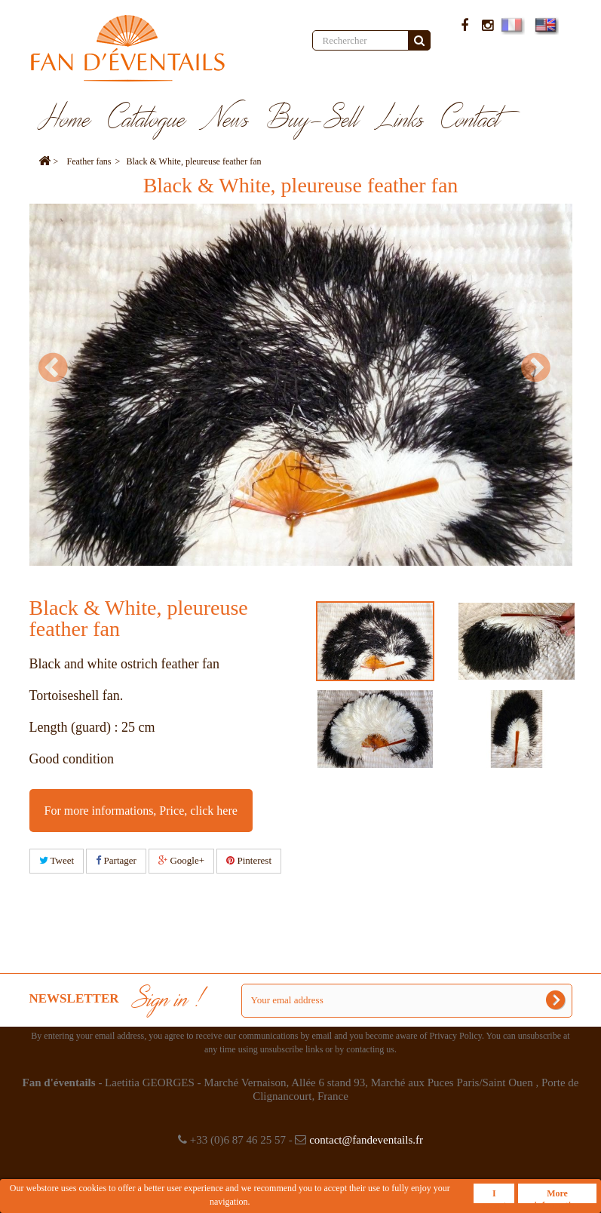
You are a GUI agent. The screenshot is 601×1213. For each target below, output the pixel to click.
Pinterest (248, 860)
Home (64, 120)
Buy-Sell (313, 120)
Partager (116, 860)
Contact (471, 120)
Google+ (181, 860)
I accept (494, 1195)
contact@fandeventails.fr (366, 1140)
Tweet (57, 860)
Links (400, 120)
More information (557, 1195)
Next (542, 367)
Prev (59, 367)
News (226, 120)
